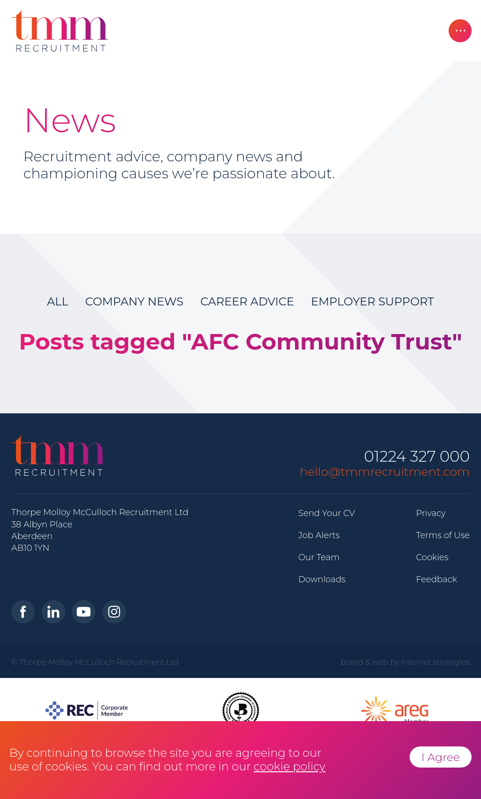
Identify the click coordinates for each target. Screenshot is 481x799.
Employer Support (372, 301)
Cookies (432, 557)
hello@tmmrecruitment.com (385, 471)
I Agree (440, 757)
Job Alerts (319, 535)
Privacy (430, 513)
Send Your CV (326, 513)
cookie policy (290, 766)
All (57, 301)
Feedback (436, 579)
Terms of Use (443, 535)
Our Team (319, 557)
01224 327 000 (417, 457)
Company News (134, 301)
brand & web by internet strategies (405, 662)
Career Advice (247, 301)
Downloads (321, 579)
